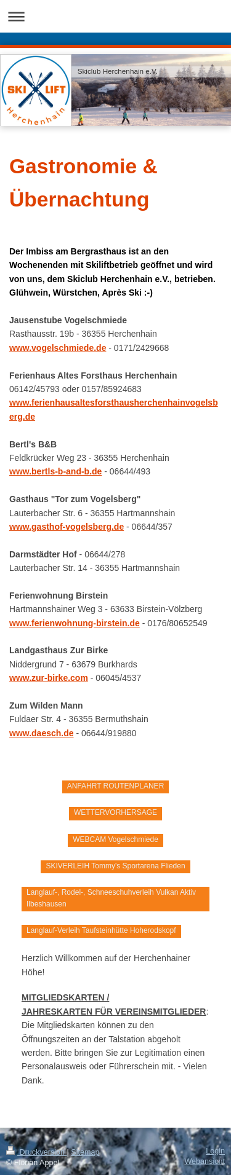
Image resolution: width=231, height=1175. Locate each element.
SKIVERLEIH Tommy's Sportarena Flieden (115, 866)
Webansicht (204, 1161)
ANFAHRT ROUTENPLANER (115, 786)
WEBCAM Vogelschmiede (115, 839)
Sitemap (85, 1152)
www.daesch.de (41, 733)
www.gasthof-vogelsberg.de (66, 527)
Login (215, 1151)
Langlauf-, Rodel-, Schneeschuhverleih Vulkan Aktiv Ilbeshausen (111, 898)
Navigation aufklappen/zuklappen (115, 16)
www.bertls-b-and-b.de (55, 471)
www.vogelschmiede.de (57, 348)
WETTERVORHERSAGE (115, 812)
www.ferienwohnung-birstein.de (74, 623)
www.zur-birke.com (48, 678)
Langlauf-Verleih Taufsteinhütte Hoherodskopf (101, 930)
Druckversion (36, 1152)
